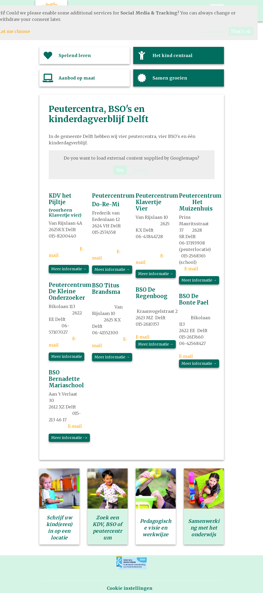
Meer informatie (66, 356)
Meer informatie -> (69, 437)
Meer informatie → (68, 269)
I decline (213, 31)
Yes (120, 170)
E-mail (75, 426)
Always (139, 170)
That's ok (241, 31)
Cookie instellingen (130, 588)
